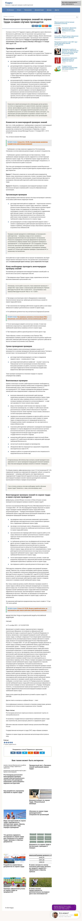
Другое (57, 10)
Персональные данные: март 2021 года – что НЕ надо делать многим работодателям (66, 43)
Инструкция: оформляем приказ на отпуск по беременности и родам (69, 29)
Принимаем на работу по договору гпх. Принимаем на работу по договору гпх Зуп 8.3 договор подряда (70, 51)
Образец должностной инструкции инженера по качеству (64, 22)
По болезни (10, 10)
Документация (39, 10)
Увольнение (28, 10)
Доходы (49, 10)
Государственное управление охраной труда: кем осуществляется (70, 67)
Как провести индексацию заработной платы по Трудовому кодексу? (69, 59)
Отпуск (19, 10)
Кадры (8, 2)
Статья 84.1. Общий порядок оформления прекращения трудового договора (66, 36)
